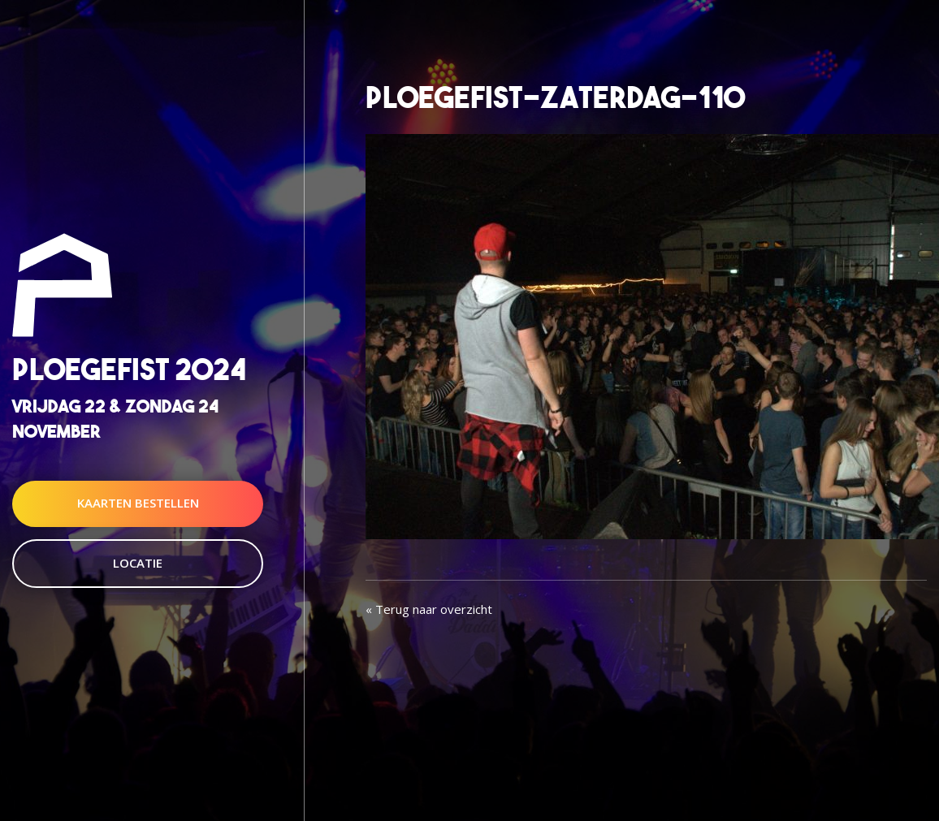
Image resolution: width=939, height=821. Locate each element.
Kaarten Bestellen (138, 503)
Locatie (137, 563)
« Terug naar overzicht (429, 609)
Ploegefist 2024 (129, 369)
